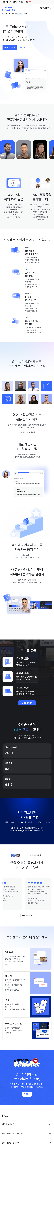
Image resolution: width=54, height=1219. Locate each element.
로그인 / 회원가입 (45, 8)
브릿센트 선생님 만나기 (27, 432)
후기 (25, 14)
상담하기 (22, 47)
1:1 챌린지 (13, 2)
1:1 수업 (5, 2)
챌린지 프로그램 (14, 14)
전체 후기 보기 (27, 916)
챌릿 (27, 2)
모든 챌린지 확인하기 (27, 703)
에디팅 (21, 2)
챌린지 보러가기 (9, 47)
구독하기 (27, 1094)
